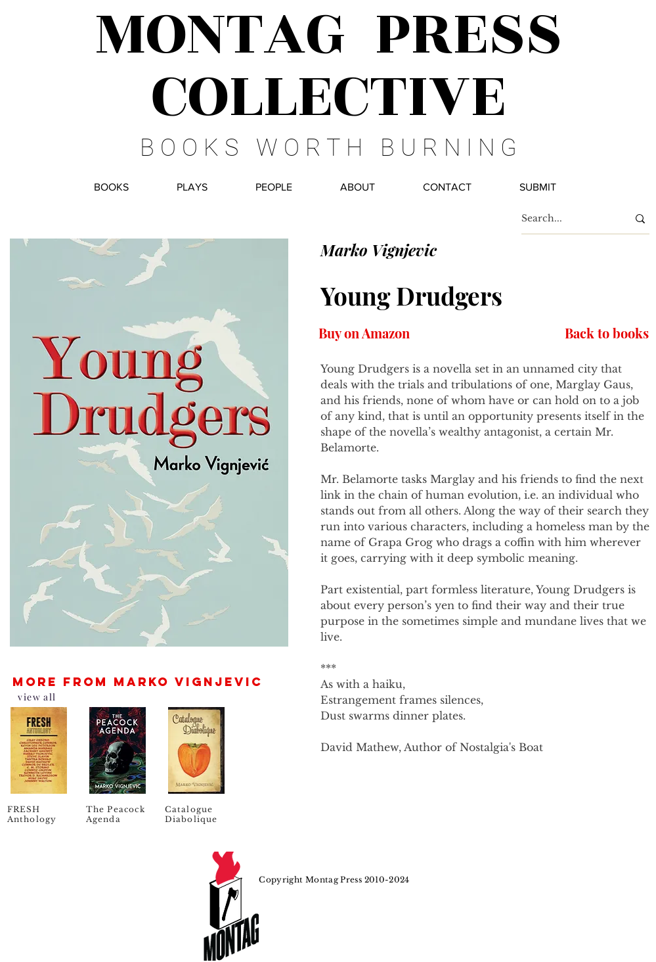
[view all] (38, 696)
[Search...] (564, 218)
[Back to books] (605, 332)
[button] (274, 187)
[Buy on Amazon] (364, 333)
